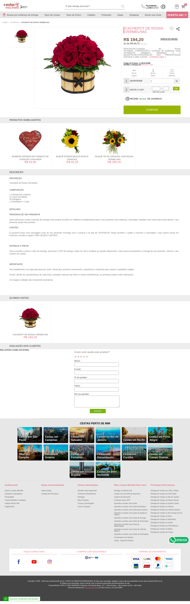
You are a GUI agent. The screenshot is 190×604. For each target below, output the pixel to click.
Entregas (14, 22)
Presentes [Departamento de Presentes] (106, 15)
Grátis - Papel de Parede (123, 540)
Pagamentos (10, 506)
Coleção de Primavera (49, 494)
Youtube (34, 562)
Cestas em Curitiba (129, 456)
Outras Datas (46, 490)
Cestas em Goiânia (51, 456)
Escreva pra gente (91, 587)
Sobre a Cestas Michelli (14, 490)
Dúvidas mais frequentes (87, 490)
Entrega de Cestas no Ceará (162, 522)
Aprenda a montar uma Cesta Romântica (130, 506)
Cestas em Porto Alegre (159, 438)
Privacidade (9, 497)
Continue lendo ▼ (158, 57)
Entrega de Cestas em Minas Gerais (165, 500)
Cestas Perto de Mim (95, 423)
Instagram (49, 562)
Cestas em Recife (134, 439)
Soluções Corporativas (13, 494)
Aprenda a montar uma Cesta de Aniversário (131, 521)
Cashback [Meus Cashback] (163, 6)
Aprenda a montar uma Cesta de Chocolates (131, 534)
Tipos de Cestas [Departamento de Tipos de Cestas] (52, 15)
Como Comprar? (84, 506)
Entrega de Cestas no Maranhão (163, 519)
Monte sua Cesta (153, 15)
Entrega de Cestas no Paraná (162, 506)
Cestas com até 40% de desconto (127, 494)
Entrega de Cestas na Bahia (161, 529)
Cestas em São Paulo (28, 438)
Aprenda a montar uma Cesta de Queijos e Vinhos (130, 514)
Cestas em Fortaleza (77, 456)
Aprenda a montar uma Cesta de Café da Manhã (130, 530)
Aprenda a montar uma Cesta (125, 503)
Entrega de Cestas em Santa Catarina (165, 510)
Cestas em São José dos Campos (28, 454)
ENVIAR (97, 411)
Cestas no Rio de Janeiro (107, 438)
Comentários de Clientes (123, 537)
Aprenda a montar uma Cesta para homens (131, 510)
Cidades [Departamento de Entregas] (91, 15)
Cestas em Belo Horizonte (107, 473)
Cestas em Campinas (51, 438)
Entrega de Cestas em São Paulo (163, 494)
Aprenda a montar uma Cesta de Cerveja (130, 518)
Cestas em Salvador (77, 438)
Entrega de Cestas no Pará (161, 516)
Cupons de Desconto (122, 497)
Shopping (134, 15)
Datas (120, 15)
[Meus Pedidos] (177, 6)
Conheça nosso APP (122, 500)
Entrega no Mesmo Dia (123, 490)
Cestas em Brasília (77, 473)
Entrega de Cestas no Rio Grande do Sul (166, 513)
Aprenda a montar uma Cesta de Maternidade (126, 525)
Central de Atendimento (87, 494)
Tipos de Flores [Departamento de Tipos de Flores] (73, 15)
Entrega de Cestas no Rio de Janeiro (165, 497)
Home (4, 22)
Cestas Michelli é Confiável (15, 500)
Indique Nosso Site (12, 503)
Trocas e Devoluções (86, 503)
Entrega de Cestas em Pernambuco (164, 526)
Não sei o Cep (159, 92)
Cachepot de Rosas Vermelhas (30, 334)
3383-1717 (152, 7)
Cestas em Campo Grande (158, 456)
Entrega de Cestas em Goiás (162, 532)
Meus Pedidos (83, 500)
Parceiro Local (147, 65)
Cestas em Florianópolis (105, 456)
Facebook (19, 562)
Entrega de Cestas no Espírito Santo (165, 503)
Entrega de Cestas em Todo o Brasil (164, 490)
